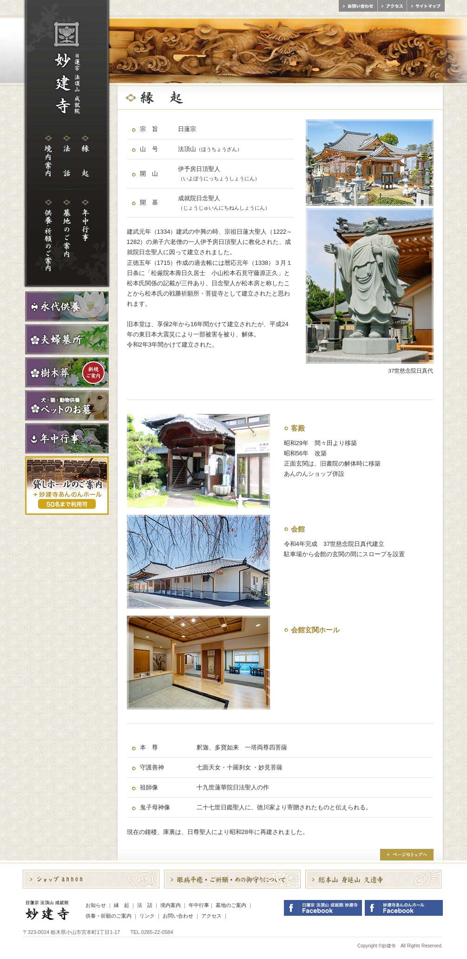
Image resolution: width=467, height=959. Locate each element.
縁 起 (121, 905)
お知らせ (96, 905)
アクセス (211, 916)
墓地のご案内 (231, 905)
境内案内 (170, 905)
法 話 (144, 905)
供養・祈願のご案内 (109, 916)
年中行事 (199, 905)
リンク (147, 916)
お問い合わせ (178, 916)
